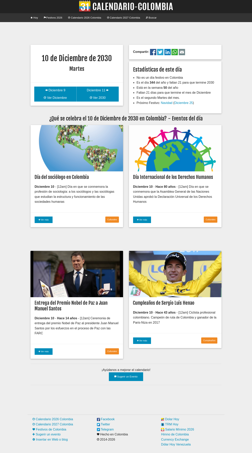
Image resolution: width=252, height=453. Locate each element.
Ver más (44, 220)
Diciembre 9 (55, 90)
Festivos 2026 (53, 17)
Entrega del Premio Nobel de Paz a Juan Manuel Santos (70, 306)
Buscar (151, 17)
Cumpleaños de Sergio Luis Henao (163, 303)
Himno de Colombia (175, 434)
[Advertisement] (126, 33)
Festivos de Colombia (49, 429)
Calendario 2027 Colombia (123, 17)
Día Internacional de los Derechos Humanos (173, 177)
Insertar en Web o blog (50, 439)
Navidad (166, 103)
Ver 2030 (98, 97)
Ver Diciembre (55, 97)
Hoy (34, 17)
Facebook (106, 419)
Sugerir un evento (46, 434)
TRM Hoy (169, 424)
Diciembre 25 (183, 103)
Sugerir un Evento (126, 376)
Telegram (105, 429)
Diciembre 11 (98, 90)
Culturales (112, 219)
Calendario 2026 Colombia (84, 17)
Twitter (103, 424)
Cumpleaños (209, 340)
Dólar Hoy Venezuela (176, 444)
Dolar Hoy (170, 419)
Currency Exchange (175, 439)
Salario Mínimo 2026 (177, 429)
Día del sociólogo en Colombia (61, 177)
